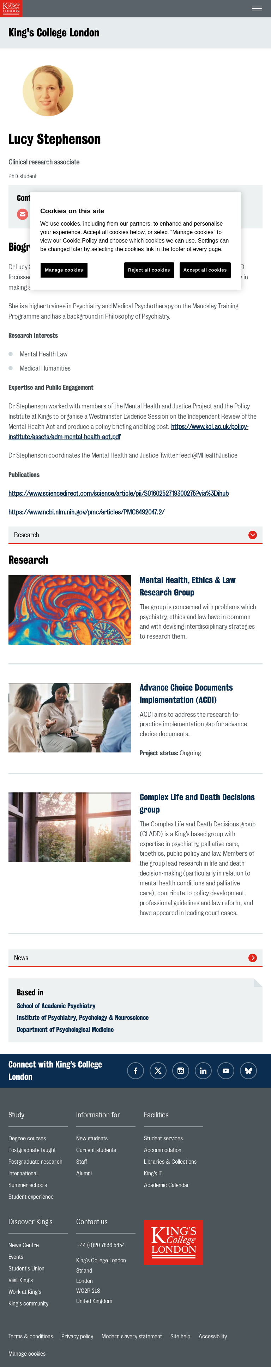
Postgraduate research (38, 1163)
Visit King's (38, 1282)
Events (38, 1258)
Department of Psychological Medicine (65, 1029)
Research (26, 535)
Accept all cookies (205, 270)
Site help (180, 1336)
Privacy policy (77, 1336)
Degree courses (38, 1140)
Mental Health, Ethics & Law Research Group (188, 586)
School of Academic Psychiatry (56, 1005)
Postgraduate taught (38, 1151)
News (21, 958)
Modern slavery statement (132, 1336)
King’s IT (173, 1175)
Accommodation (173, 1151)
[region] (135, 241)
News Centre (38, 1247)
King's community (38, 1305)
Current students (106, 1151)
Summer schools (38, 1186)
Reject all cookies (149, 270)
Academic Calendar (173, 1186)
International (38, 1175)
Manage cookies (27, 1354)
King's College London (54, 32)
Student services (173, 1140)
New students (106, 1140)
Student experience (38, 1198)
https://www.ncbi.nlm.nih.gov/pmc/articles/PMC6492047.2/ (86, 513)
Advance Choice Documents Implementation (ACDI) (186, 693)
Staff (106, 1163)
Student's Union (38, 1270)
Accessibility (213, 1336)
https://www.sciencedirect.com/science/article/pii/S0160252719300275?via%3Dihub (118, 494)
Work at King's (38, 1293)
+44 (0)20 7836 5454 (100, 1245)
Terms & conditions (30, 1336)
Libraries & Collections (173, 1163)
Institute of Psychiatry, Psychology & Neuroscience (83, 1017)
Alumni (106, 1175)
